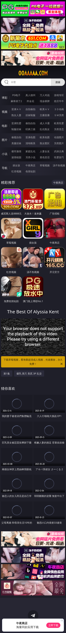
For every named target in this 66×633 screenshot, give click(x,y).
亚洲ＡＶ (16, 109)
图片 (4, 140)
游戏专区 (59, 95)
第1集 (7, 373)
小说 (4, 154)
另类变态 (59, 129)
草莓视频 (45, 165)
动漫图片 (59, 137)
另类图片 (59, 143)
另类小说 (30, 157)
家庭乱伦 (30, 151)
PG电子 (16, 95)
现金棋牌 (45, 101)
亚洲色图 (30, 137)
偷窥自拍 (16, 137)
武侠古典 (59, 151)
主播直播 (45, 115)
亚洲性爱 (16, 123)
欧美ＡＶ (45, 109)
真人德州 (30, 95)
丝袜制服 (30, 115)
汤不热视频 (59, 165)
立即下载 (53, 625)
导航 (4, 168)
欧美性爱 (59, 123)
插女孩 (16, 165)
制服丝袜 (16, 129)
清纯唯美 (30, 143)
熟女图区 (45, 143)
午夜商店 (30, 165)
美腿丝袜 (16, 143)
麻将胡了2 (16, 101)
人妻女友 (45, 151)
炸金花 (30, 101)
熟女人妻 (16, 115)
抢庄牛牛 (59, 101)
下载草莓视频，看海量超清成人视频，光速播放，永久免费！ (33, 362)
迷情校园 (16, 157)
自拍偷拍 (30, 109)
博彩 (4, 98)
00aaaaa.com (33, 73)
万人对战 (45, 95)
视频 (4, 112)
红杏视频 (16, 171)
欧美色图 (45, 137)
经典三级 (30, 129)
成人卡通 (45, 123)
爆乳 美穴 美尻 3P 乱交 (29, 373)
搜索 (57, 82)
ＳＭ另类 (59, 115)
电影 (4, 126)
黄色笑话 (45, 157)
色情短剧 (30, 171)
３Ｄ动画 (59, 109)
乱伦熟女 (45, 129)
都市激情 (16, 151)
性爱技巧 (59, 157)
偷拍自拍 (30, 123)
